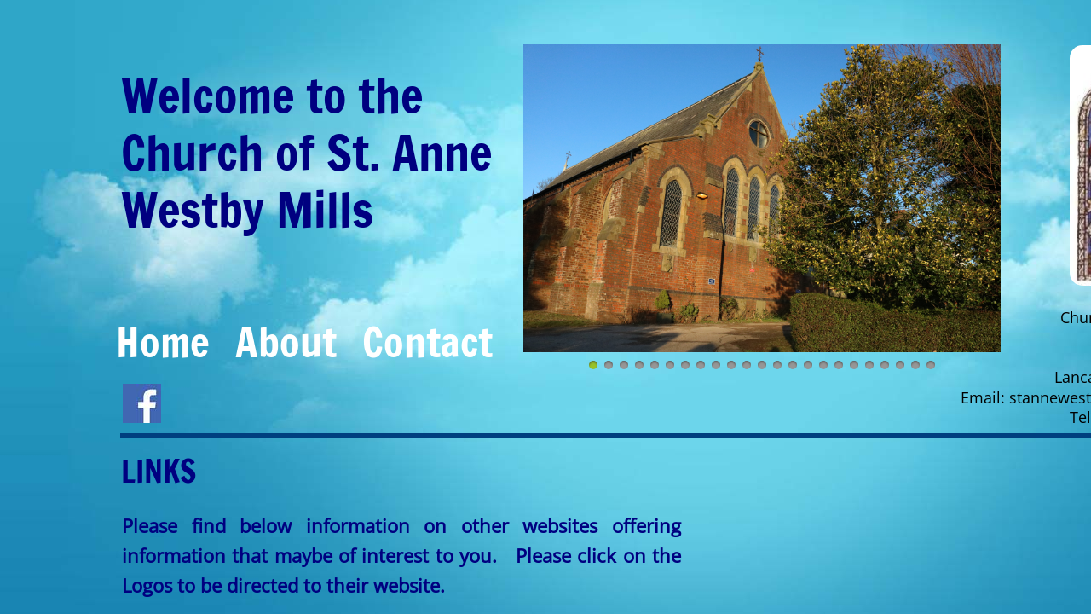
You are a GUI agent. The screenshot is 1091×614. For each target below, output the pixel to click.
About (286, 342)
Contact (427, 342)
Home (163, 342)
